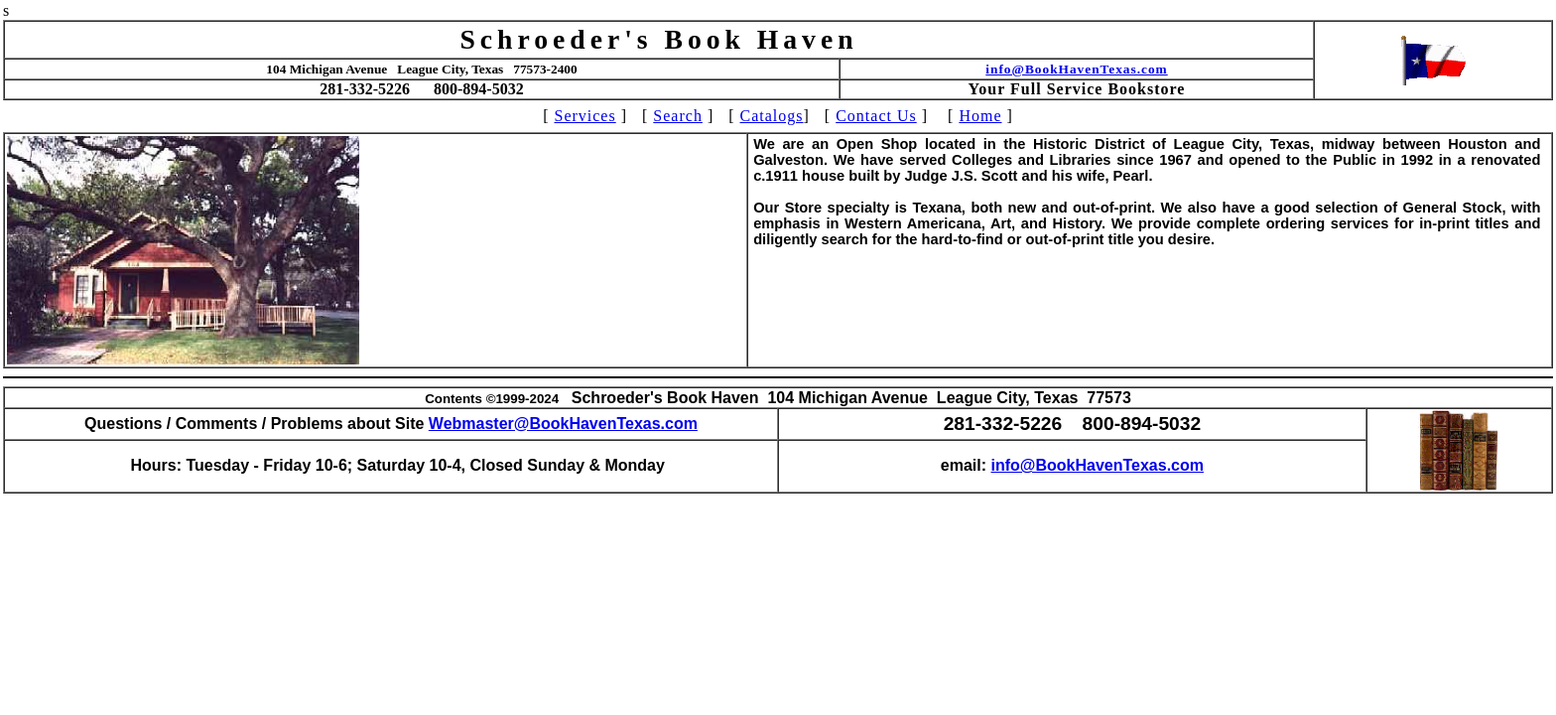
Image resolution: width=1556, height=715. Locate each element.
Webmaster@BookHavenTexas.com (563, 423)
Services (584, 115)
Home (980, 115)
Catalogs (772, 115)
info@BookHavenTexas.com (1076, 69)
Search (678, 115)
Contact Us (876, 115)
